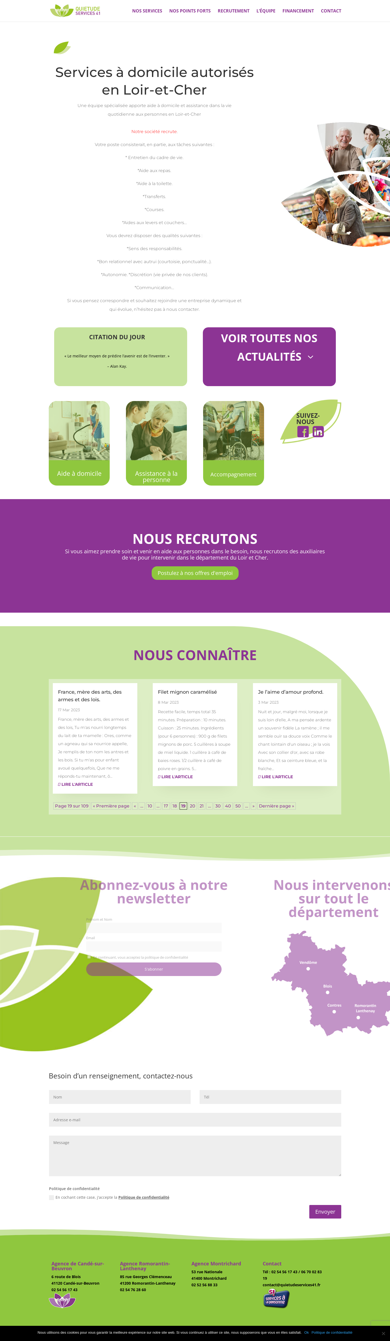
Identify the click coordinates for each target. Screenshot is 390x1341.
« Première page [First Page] (111, 806)
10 (150, 806)
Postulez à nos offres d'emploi (195, 573)
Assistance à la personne (156, 476)
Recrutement (233, 11)
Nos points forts (190, 11)
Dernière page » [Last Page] (276, 806)
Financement (298, 11)
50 (238, 806)
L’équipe (265, 11)
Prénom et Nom (115, 919)
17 (166, 806)
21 (202, 806)
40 (228, 806)
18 (175, 806)
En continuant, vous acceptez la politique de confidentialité (153, 957)
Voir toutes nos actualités (269, 347)
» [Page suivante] (253, 806)
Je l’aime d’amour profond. (290, 692)
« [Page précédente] (135, 806)
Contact (331, 11)
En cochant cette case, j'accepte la (109, 1197)
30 (218, 806)
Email (106, 938)
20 (192, 806)
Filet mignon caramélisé (187, 692)
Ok (306, 1332)
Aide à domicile (79, 473)
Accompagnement (233, 474)
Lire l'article (75, 784)
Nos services (147, 11)
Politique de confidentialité (143, 1197)
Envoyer (325, 1211)
